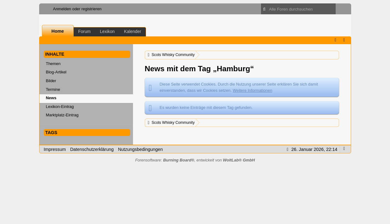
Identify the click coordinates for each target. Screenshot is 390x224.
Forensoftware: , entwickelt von (195, 160)
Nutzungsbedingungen (140, 149)
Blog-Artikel (56, 72)
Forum (84, 31)
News (51, 98)
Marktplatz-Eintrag (62, 115)
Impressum (55, 149)
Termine (53, 89)
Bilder (51, 80)
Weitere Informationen (252, 90)
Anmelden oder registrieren (77, 9)
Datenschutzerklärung (92, 149)
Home (58, 31)
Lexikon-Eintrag (60, 106)
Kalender (132, 31)
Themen (53, 63)
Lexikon (107, 31)
